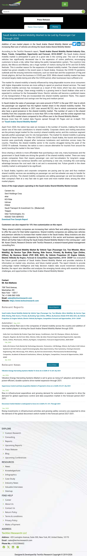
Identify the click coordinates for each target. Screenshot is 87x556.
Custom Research (11, 433)
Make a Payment (11, 524)
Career (6, 499)
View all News (52, 365)
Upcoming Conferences (14, 457)
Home (55, 26)
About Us (7, 504)
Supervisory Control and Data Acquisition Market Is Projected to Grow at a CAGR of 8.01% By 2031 (36, 386)
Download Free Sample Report (15, 219)
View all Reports (54, 307)
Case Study (8, 478)
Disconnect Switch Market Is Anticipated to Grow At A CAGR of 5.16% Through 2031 (31, 404)
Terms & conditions (12, 516)
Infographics (9, 474)
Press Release (9, 449)
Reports (7, 441)
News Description (36, 27)
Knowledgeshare (11, 470)
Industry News (10, 482)
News (6, 466)
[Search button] (83, 11)
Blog (5, 453)
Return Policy (9, 512)
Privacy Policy (9, 520)
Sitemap (7, 491)
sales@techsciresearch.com (20, 540)
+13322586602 (17, 543)
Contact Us (8, 508)
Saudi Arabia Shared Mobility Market (21, 122)
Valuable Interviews (12, 487)
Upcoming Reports (12, 445)
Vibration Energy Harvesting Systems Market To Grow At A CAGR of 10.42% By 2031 (31, 371)
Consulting (8, 437)
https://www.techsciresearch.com (24, 301)
